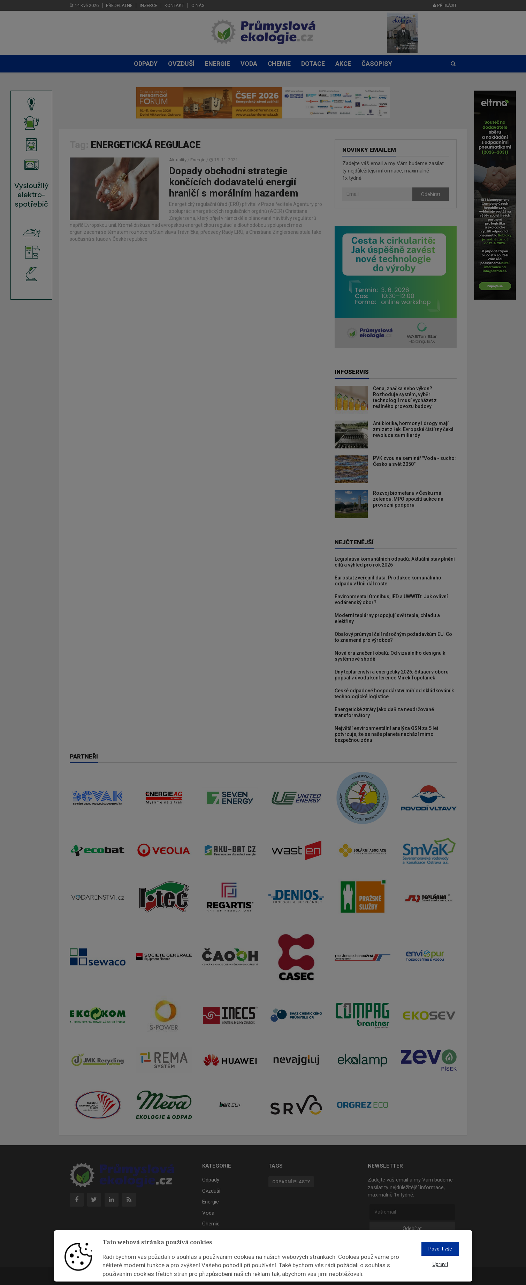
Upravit (440, 1264)
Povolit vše (440, 1249)
